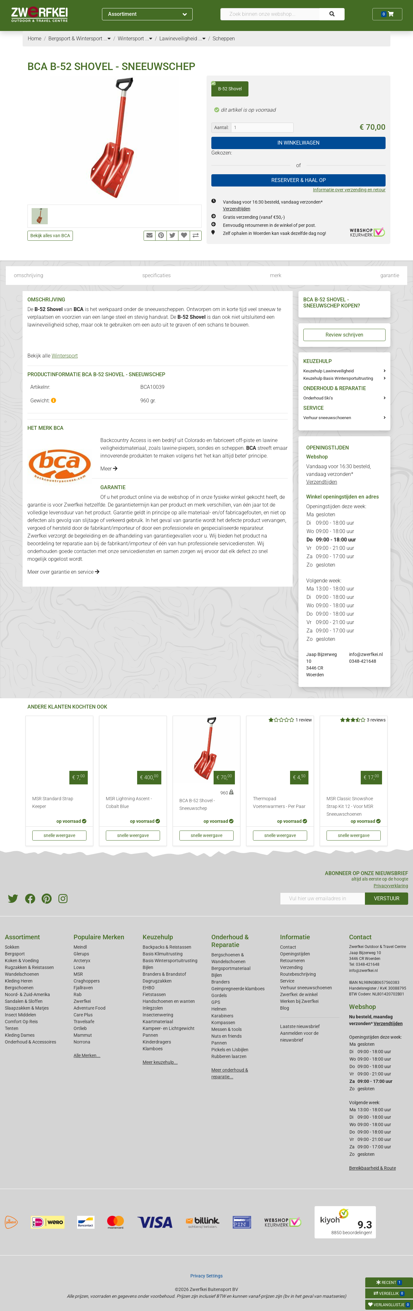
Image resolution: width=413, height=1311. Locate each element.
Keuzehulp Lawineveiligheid (328, 370)
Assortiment (147, 14)
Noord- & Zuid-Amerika (27, 994)
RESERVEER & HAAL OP (298, 180)
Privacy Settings (206, 1275)
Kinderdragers (157, 1041)
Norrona (82, 1041)
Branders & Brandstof (164, 974)
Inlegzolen (153, 1008)
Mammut (83, 1035)
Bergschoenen (19, 987)
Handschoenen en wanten (169, 1001)
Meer (108, 469)
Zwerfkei (82, 1001)
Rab (78, 994)
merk (275, 275)
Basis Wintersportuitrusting (170, 960)
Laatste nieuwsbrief (300, 1026)
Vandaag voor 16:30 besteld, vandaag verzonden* (338, 474)
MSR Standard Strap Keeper (52, 802)
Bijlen (148, 967)
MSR (78, 974)
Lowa (79, 967)
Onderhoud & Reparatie (230, 941)
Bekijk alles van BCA (50, 235)
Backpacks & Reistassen (167, 947)
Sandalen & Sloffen (24, 1001)
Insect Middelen (20, 1014)
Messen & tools (226, 1029)
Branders (220, 981)
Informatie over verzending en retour (349, 189)
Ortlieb (80, 1028)
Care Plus (83, 1014)
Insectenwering (158, 1014)
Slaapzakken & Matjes (27, 1008)
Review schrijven (344, 335)
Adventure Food (90, 1008)
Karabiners (222, 1015)
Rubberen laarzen (229, 1056)
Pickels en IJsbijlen (229, 1049)
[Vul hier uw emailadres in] (322, 898)
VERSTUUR (386, 898)
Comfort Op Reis (21, 1021)
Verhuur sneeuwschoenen (327, 417)
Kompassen (223, 1022)
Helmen (219, 1009)
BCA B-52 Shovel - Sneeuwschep (197, 804)
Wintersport (65, 356)
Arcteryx (82, 960)
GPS (215, 1002)
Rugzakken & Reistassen (29, 967)
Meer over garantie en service (63, 572)
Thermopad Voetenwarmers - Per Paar (279, 802)
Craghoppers (87, 980)
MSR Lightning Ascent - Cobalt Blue (129, 802)
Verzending (291, 967)
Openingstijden (295, 953)
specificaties (156, 275)
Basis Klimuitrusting (163, 953)
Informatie (295, 937)
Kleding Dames (20, 1035)
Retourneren (292, 960)
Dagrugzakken (157, 980)
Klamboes (153, 1048)
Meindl (80, 947)
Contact (288, 947)
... (107, 38)
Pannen (219, 1042)
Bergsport (15, 953)
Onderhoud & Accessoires (30, 1041)
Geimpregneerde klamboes (238, 988)
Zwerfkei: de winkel (298, 994)
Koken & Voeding (22, 960)
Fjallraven (83, 987)
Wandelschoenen (22, 974)
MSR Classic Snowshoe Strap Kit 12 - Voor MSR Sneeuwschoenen (350, 806)
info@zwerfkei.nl (366, 654)
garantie (389, 275)
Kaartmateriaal (158, 1021)
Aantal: (221, 127)
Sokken (12, 947)
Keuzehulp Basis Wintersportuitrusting (338, 378)
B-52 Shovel (226, 86)
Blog (284, 1008)
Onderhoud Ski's (318, 398)
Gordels (219, 995)
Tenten (11, 1028)
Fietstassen (154, 994)
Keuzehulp (158, 937)
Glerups (81, 953)
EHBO (149, 987)
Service (287, 980)
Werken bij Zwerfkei (299, 1001)
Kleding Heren (19, 980)
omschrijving (28, 275)
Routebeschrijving (298, 974)
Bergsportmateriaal (230, 968)
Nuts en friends (226, 1036)
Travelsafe (84, 1021)
